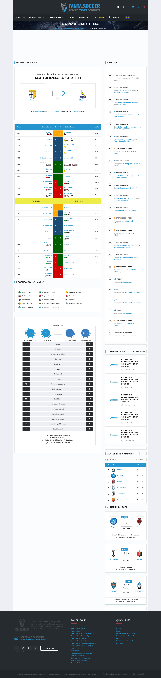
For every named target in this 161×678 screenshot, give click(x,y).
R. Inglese (48, 187)
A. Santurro (47, 213)
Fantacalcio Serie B (79, 641)
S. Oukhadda (69, 262)
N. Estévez (48, 169)
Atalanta (139, 591)
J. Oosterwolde (46, 158)
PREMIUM (120, 643)
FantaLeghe (35, 17)
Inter (119, 469)
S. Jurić (49, 238)
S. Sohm (49, 175)
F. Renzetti (68, 138)
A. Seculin (67, 207)
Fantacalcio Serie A (79, 628)
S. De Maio (68, 212)
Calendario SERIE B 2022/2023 (75, 29)
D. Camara (48, 243)
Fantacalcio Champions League (83, 643)
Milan (119, 481)
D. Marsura (68, 269)
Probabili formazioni (79, 663)
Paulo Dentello (70, 230)
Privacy (58, 674)
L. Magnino (68, 176)
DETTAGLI (126, 528)
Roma (119, 500)
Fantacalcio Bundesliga (80, 636)
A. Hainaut (48, 250)
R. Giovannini (69, 275)
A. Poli (66, 237)
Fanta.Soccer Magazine (125, 633)
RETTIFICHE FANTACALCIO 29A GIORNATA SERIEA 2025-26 (129, 363)
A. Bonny (48, 274)
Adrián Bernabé (46, 163)
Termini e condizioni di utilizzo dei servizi (79, 674)
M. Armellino (69, 169)
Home (57, 29)
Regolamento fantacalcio (81, 653)
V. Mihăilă (48, 261)
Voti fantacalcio (77, 656)
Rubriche (83, 17)
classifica (140, 460)
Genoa (139, 559)
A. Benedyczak (46, 267)
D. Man (49, 194)
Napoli (120, 475)
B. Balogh (48, 219)
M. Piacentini (69, 226)
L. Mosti (67, 244)
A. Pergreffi (68, 158)
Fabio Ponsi (68, 218)
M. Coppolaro (69, 144)
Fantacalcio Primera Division (82, 633)
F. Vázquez (76, 111)
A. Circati (48, 232)
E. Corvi (49, 132)
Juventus (121, 494)
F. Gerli (66, 181)
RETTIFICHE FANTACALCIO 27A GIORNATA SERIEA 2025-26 (129, 398)
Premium (99, 17)
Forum (71, 17)
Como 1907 (122, 487)
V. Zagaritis (47, 226)
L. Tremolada (69, 163)
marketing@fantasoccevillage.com (32, 639)
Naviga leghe (76, 648)
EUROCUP (114, 17)
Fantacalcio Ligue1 (78, 638)
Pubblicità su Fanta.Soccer (127, 641)
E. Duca (66, 255)
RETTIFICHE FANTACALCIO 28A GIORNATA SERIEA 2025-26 (129, 380)
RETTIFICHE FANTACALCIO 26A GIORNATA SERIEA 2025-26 (129, 416)
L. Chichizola (47, 207)
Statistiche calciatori (79, 660)
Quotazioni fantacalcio (80, 658)
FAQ (117, 638)
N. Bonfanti (56, 111)
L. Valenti (48, 152)
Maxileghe (75, 650)
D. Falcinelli (38, 111)
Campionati (55, 17)
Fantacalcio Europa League (82, 646)
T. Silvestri (68, 150)
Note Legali (49, 674)
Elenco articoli (138, 351)
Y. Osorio (48, 139)
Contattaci (49, 648)
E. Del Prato (47, 146)
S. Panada (67, 250)
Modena (83, 100)
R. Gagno (67, 132)
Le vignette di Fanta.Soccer (127, 636)
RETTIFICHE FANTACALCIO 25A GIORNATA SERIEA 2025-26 (129, 433)
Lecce (113, 591)
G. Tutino (48, 255)
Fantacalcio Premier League (82, 631)
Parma (33, 100)
